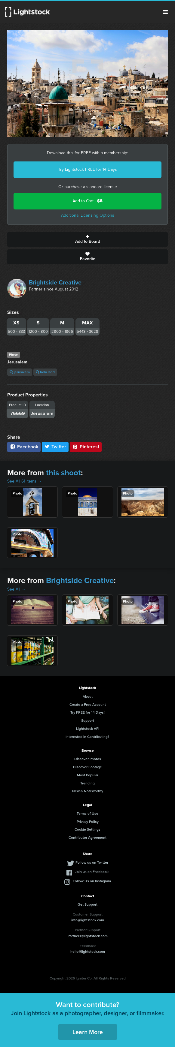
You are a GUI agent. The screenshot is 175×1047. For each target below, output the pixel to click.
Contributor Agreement (87, 837)
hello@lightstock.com (87, 951)
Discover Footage (87, 767)
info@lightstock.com (87, 920)
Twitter (55, 446)
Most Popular (87, 775)
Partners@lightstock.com (88, 936)
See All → (16, 589)
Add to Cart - (87, 201)
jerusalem (20, 372)
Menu (165, 12)
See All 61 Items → (24, 481)
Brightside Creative (55, 282)
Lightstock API (87, 728)
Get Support (87, 904)
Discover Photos (87, 759)
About (88, 696)
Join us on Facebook (92, 871)
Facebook (24, 446)
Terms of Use (87, 813)
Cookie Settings (87, 829)
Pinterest (85, 446)
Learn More (87, 1031)
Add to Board (87, 239)
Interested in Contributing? (87, 736)
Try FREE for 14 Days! (87, 712)
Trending (87, 783)
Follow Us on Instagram (92, 881)
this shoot (63, 472)
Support (87, 720)
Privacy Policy (88, 821)
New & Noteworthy (87, 791)
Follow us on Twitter (91, 862)
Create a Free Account (87, 704)
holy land (45, 372)
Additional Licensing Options (87, 215)
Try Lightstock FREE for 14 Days (87, 169)
